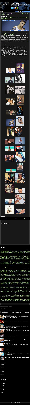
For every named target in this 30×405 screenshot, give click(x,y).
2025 (2, 364)
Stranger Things (23, 296)
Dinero (21, 262)
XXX (0, 302)
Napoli (9, 284)
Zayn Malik (20, 302)
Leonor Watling (2, 277)
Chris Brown (17, 258)
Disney (25, 262)
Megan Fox (17, 281)
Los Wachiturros (24, 277)
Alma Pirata (1, 250)
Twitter (15, 300)
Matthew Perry (8, 281)
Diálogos (10, 262)
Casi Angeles (24, 256)
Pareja (13, 287)
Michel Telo (23, 282)
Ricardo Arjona (23, 291)
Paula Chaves (1, 288)
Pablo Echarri (13, 286)
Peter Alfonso (21, 288)
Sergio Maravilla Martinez (12, 294)
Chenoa (3, 258)
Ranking (10, 290)
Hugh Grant (8, 271)
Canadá (22, 255)
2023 (2, 367)
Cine (27, 258)
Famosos (14, 13)
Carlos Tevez (4, 256)
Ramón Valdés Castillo (6, 290)
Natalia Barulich (15, 284)
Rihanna (8, 292)
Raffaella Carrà (2, 290)
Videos (26, 301)
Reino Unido (6, 291)
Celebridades (7, 13)
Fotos (16, 13)
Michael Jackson (11, 282)
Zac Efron (15, 302)
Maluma (18, 13)
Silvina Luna (9, 295)
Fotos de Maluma (4, 16)
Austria (29, 252)
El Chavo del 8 (11, 263)
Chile (9, 258)
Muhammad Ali (26, 283)
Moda (9, 283)
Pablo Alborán (10, 286)
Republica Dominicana (12, 291)
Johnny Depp (28, 273)
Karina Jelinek (5, 275)
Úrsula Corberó (21, 300)
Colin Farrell (17, 259)
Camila (15, 255)
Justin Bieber (24, 274)
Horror (5, 271)
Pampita (1, 287)
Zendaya (23, 302)
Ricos (6, 292)
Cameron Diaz (12, 255)
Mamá (11, 279)
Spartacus (5, 296)
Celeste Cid (9, 257)
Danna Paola (5, 261)
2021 (2, 370)
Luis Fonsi (13, 278)
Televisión (1, 298)
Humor (20, 271)
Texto (6, 298)
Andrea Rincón (28, 250)
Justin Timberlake (28, 274)
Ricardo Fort (26, 291)
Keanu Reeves (23, 275)
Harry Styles (28, 269)
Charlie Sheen (23, 257)
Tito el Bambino (22, 298)
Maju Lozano (6, 279)
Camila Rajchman (18, 255)
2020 (2, 371)
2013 (2, 388)
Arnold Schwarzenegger (9, 252)
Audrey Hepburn (23, 252)
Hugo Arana (18, 271)
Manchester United (14, 279)
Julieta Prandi (17, 274)
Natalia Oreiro (18, 284)
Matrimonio (1, 281)
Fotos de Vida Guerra (7, 352)
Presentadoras (6, 289)
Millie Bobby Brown (2, 283)
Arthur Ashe (14, 252)
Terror (4, 298)
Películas (14, 288)
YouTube (13, 302)
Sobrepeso (17, 295)
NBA (22, 284)
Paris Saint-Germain (19, 287)
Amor (17, 250)
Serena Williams (7, 294)
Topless (6, 300)
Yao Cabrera (10, 302)
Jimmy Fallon (18, 273)
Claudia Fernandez (12, 259)
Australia (27, 252)
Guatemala (1, 269)
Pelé (12, 288)
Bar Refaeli (28, 253)
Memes (20, 281)
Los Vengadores (20, 277)
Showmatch (2, 295)
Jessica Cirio (1, 273)
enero (3, 383)
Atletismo (21, 252)
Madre (24, 278)
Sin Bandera (11, 295)
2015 (2, 385)
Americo (15, 250)
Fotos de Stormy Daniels (7, 315)
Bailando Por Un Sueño (13, 253)
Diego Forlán (14, 262)
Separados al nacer (2, 294)
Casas (22, 256)
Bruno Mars (1, 255)
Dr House (1, 263)
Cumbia (11, 260)
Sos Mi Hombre (2, 296)
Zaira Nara (17, 302)
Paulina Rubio (5, 288)
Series (16, 294)
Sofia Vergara (20, 295)
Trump (8, 300)
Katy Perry (18, 275)
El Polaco (18, 263)
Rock (24, 292)
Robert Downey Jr (14, 292)
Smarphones (14, 295)
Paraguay (9, 287)
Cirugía (4, 259)
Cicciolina (25, 258)
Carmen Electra (11, 256)
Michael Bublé (8, 282)
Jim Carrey (9, 273)
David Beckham (12, 261)
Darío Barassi (8, 261)
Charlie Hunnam (20, 257)
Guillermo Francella (5, 269)
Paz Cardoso (11, 288)
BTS (3, 255)
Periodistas (17, 288)
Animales (16, 251)
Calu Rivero (9, 255)
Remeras (9, 291)
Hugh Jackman (12, 271)
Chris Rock (19, 258)
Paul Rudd (25, 287)
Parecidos (11, 287)
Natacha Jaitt (11, 284)
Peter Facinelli (24, 288)
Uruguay (24, 300)
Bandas (26, 253)
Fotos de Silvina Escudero (7, 320)
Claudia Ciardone (8, 259)
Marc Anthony (22, 279)
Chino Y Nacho (13, 258)
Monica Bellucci (16, 283)
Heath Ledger (3, 270)
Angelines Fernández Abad (12, 251)
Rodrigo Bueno (26, 292)
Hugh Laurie (15, 271)
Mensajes (22, 281)
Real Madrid (19, 290)
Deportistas (5, 262)
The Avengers (9, 298)
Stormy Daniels (19, 296)
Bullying (5, 255)
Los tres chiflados (17, 277)
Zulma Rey (25, 302)
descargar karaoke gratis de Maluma (9, 34)
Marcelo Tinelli (26, 279)
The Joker (15, 298)
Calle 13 (7, 255)
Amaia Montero (5, 250)
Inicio (2, 11)
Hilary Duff (14, 270)
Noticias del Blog (11, 285)
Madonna (23, 278)
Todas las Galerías (9, 299)
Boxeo (12, 254)
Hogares (24, 270)
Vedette (6, 301)
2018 (2, 374)
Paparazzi (7, 287)
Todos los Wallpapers (16, 299)
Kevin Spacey (26, 275)
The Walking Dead (18, 298)
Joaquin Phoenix (21, 273)
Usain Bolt (27, 300)
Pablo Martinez (20, 286)
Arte (12, 252)
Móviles (22, 283)
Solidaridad (28, 295)
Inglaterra (1, 272)
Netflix (27, 284)
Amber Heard (12, 250)
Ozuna (8, 286)
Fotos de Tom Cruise (7, 343)
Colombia (11, 13)
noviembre (3, 379)
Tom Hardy (25, 299)
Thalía (7, 298)
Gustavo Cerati (11, 269)
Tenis (3, 298)
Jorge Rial (5, 274)
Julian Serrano (14, 274)
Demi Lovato (26, 261)
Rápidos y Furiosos (14, 290)
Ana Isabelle (23, 250)
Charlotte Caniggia (27, 257)
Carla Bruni (28, 255)
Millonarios (6, 283)
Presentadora (2, 289)
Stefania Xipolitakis (12, 296)
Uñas (19, 300)
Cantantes (4, 13)
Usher (29, 300)
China (11, 258)
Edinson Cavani (6, 263)
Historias (22, 270)
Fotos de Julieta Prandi (7, 338)
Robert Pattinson (18, 292)
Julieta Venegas (21, 274)
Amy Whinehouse (20, 250)
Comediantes (26, 259)
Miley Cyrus (28, 282)
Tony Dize (1, 300)
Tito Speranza (25, 298)
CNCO (15, 259)
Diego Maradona (19, 262)
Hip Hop (17, 270)
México (27, 281)
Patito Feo (23, 287)
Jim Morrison (12, 273)
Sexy (22, 294)
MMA (8, 283)
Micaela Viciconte (4, 282)
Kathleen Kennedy (12, 275)
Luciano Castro (6, 278)
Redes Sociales (23, 290)
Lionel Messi (8, 277)
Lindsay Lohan (5, 277)
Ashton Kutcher (18, 252)
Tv (11, 300)
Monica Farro (20, 283)
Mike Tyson (25, 282)
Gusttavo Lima (15, 269)
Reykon (20, 291)
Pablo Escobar (16, 286)
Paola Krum (4, 287)
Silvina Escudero (5, 295)
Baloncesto (23, 253)
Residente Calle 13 (17, 291)
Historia (19, 270)
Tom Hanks (23, 299)
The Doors (13, 298)
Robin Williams (21, 292)
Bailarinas (18, 253)
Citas (5, 259)
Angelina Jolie (7, 251)
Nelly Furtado (25, 284)
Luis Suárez (16, 278)
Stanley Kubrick (7, 296)
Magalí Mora (26, 278)
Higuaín (10, 270)
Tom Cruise (20, 299)
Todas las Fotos (24, 13)
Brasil (19, 254)
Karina (2, 275)
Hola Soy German (27, 270)
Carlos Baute (1, 256)
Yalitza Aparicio (3, 302)
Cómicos (29, 259)
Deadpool (24, 261)
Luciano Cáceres (2, 278)
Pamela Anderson (24, 286)
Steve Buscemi (16, 296)
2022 (2, 368)
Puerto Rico (17, 289)
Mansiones (17, 279)
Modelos (13, 283)
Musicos (3, 284)
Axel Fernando (5, 253)
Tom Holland (28, 299)
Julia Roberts (11, 274)
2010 (2, 392)
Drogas (3, 263)
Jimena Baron (15, 273)
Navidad (21, 284)
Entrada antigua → (26, 218)
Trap (7, 300)
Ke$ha (20, 275)
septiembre (3, 382)
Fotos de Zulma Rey (7, 329)
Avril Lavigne (1, 253)
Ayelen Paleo (8, 253)
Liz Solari (14, 277)
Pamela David (28, 286)
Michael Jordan (15, 282)
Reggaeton (20, 13)
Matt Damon (4, 281)
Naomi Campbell (6, 284)
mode (11, 283)
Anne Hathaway (26, 251)
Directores (23, 262)
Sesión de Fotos (19, 294)
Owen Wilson (5, 286)
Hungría (22, 271)
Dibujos (12, 262)
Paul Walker (28, 287)
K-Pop (1, 275)
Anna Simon (22, 251)
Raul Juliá (17, 290)
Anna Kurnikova (19, 251)
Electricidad (20, 263)
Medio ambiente (14, 281)
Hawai (1, 270)
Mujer (29, 283)
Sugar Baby (28, 296)
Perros (19, 288)
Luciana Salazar (28, 277)
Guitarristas (8, 269)
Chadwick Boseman (12, 257)
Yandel (5, 302)
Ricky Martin (4, 292)
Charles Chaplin (16, 257)
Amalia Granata (9, 250)
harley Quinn (22, 269)
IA (23, 271)
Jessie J (7, 273)
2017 (2, 375)
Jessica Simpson (4, 273)
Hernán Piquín (7, 270)
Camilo (20, 255)
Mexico (25, 281)
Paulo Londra (8, 288)
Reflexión (26, 290)
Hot (6, 271)
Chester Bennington (7, 258)
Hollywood (2, 271)
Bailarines (21, 253)
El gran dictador (15, 263)
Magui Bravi (3, 279)
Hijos (11, 270)
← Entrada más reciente (4, 218)
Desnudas (8, 262)
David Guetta (18, 261)
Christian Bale (22, 258)
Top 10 (4, 300)
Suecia (26, 296)
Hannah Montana (19, 269)
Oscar (3, 286)
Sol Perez (26, 295)
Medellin (11, 281)
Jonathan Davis (2, 274)
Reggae (29, 290)
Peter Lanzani (28, 288)
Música (1, 284)
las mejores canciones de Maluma (10, 33)
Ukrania (17, 300)
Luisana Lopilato (19, 278)
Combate (23, 259)
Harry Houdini (25, 269)
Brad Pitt (14, 254)
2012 (2, 389)
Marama (20, 279)
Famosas (8, 265)
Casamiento (20, 256)
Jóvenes (7, 274)
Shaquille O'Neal (28, 294)
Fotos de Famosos (15, 3)
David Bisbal (15, 261)
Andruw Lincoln (2, 251)
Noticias (8, 285)
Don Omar (28, 262)
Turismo (10, 300)
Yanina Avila (7, 302)
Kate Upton (8, 275)
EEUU (9, 263)
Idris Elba (26, 271)
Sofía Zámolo (23, 295)
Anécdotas (5, 251)
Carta (18, 256)
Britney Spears (28, 254)
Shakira (25, 294)
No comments (6, 18)
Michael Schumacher (19, 282)
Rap (11, 290)
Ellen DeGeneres (26, 263)
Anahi (25, 250)
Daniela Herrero (2, 261)
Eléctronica (23, 263)
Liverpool (12, 277)
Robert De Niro (10, 292)
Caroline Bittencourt (15, 256)
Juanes (9, 274)
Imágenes (29, 271)
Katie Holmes (15, 275)
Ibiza (24, 271)
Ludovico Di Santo (10, 278)
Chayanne (1, 258)
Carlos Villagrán (7, 256)
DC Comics (21, 261)
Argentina (4, 252)
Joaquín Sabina (25, 273)
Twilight (13, 300)
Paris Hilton (15, 287)
